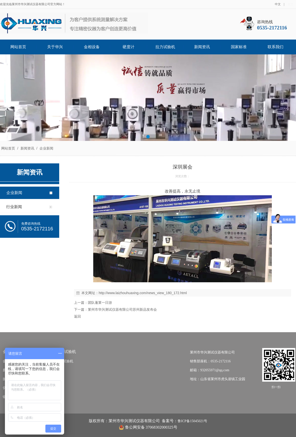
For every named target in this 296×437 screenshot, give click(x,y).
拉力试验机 (165, 47)
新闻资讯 (202, 47)
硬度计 (128, 47)
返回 (77, 316)
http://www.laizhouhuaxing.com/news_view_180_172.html (143, 293)
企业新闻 (45, 148)
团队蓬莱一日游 (100, 303)
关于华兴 (55, 47)
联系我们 (275, 47)
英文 (291, 4)
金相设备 (92, 47)
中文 (278, 4)
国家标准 (239, 47)
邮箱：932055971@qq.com (209, 370)
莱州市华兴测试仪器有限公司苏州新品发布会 (122, 309)
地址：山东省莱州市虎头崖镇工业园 (217, 379)
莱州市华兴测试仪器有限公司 (212, 352)
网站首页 (18, 47)
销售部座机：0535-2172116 (210, 361)
